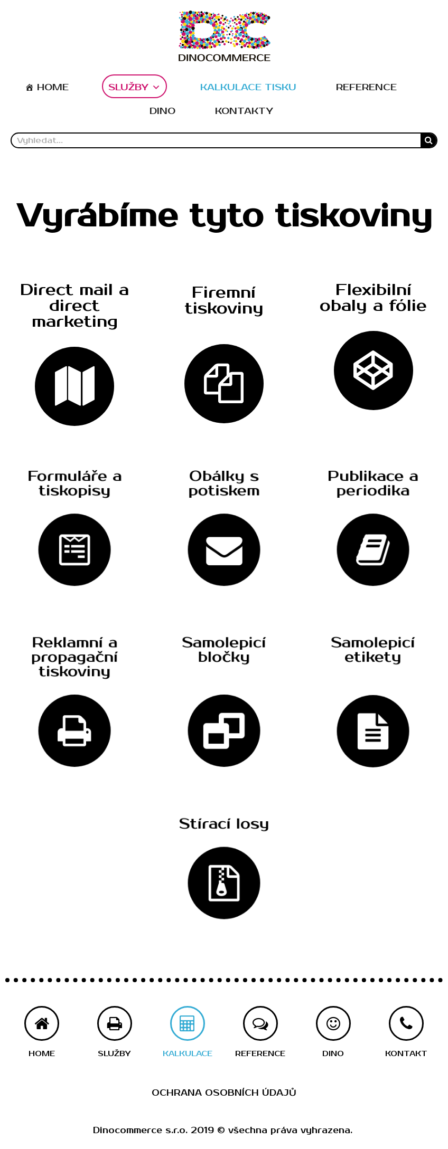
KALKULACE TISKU (248, 87)
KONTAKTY (244, 111)
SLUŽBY (134, 87)
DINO (162, 111)
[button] (74, 307)
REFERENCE (366, 87)
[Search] (428, 140)
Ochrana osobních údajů (224, 1093)
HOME (53, 87)
